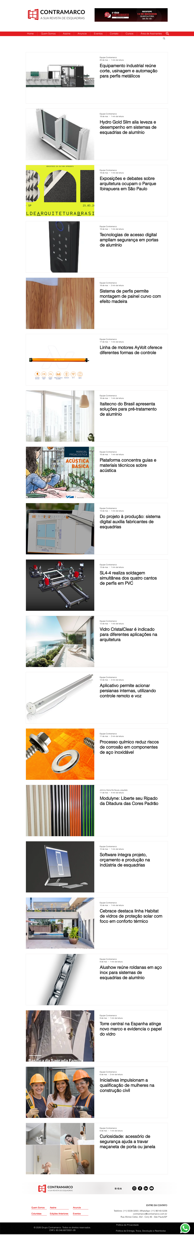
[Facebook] (140, 1188)
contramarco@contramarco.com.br (150, 1213)
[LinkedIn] (146, 1188)
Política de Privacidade (127, 1225)
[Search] (167, 33)
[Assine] (57, 1207)
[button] (164, 38)
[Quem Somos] (42, 1207)
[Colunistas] (39, 1213)
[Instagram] (134, 1188)
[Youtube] (151, 1188)
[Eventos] (80, 1213)
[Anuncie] (80, 1207)
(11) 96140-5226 (159, 1210)
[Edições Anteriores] (59, 1213)
